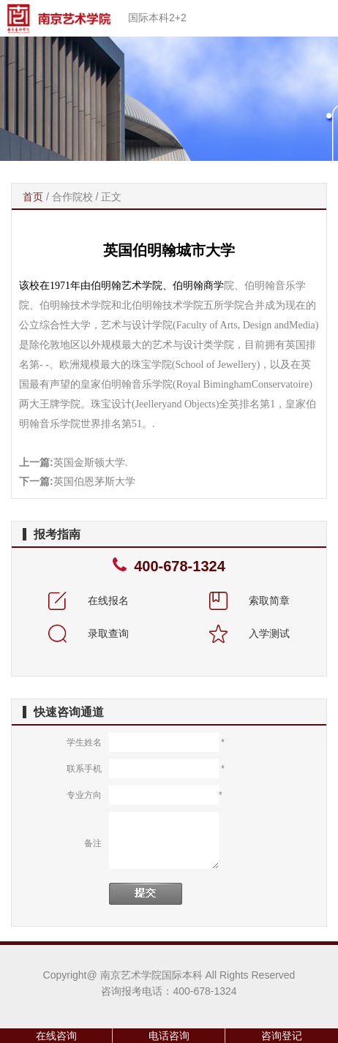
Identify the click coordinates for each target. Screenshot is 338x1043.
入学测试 (249, 633)
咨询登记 (281, 1036)
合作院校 (72, 197)
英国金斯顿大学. (90, 462)
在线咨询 (56, 1036)
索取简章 (249, 600)
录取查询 (88, 633)
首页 (33, 197)
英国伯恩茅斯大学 (94, 481)
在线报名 (88, 600)
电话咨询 (169, 1036)
